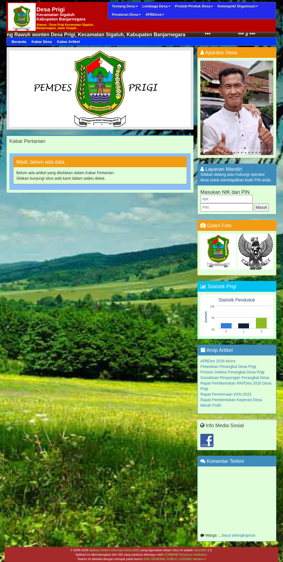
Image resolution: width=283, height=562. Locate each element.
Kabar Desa (42, 42)
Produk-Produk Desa (194, 6)
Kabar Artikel (68, 42)
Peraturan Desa (126, 14)
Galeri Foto (216, 225)
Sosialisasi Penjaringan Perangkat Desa (234, 377)
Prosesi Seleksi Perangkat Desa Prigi (232, 372)
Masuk (261, 207)
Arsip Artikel (216, 350)
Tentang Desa (125, 6)
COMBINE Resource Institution (185, 554)
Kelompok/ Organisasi (238, 6)
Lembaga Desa (156, 6)
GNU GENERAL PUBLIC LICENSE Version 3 (174, 559)
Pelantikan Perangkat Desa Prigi (228, 366)
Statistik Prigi (218, 286)
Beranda (19, 42)
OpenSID (200, 550)
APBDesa (154, 14)
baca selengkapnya (238, 536)
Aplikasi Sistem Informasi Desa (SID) (114, 550)
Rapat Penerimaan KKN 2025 (225, 394)
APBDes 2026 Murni (217, 361)
